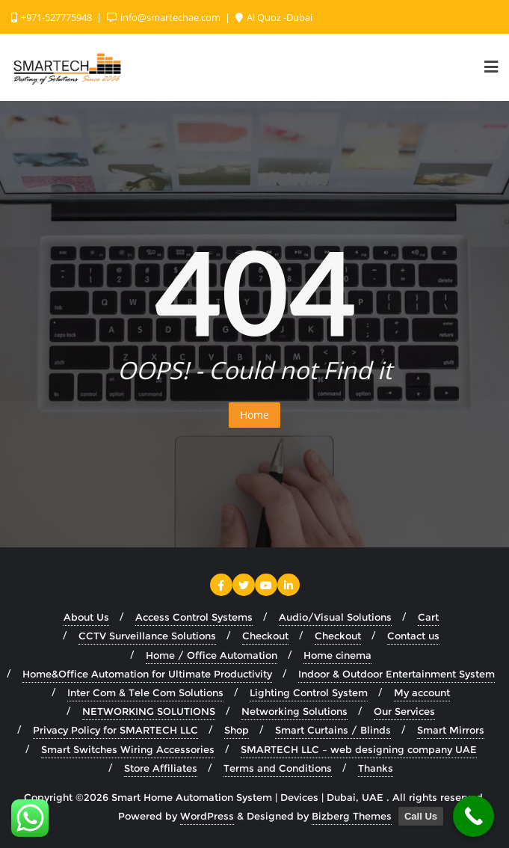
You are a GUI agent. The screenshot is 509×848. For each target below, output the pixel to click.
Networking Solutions (294, 711)
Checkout (265, 636)
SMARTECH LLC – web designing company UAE (359, 749)
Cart (428, 617)
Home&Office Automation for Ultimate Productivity (147, 674)
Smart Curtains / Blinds (333, 730)
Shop (236, 730)
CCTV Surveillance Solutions (147, 636)
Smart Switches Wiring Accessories (128, 749)
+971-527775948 (52, 17)
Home (254, 415)
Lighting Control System (309, 692)
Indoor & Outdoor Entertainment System (396, 674)
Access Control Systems (194, 617)
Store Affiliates (160, 768)
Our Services (404, 711)
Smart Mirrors (450, 730)
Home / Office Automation (211, 655)
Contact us (413, 636)
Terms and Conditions (277, 768)
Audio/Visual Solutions (335, 617)
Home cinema (337, 655)
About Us (86, 617)
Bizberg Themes (352, 816)
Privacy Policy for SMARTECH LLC (115, 730)
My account (422, 692)
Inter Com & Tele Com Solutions (145, 692)
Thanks (375, 768)
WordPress (207, 816)
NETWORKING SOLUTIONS (148, 711)
